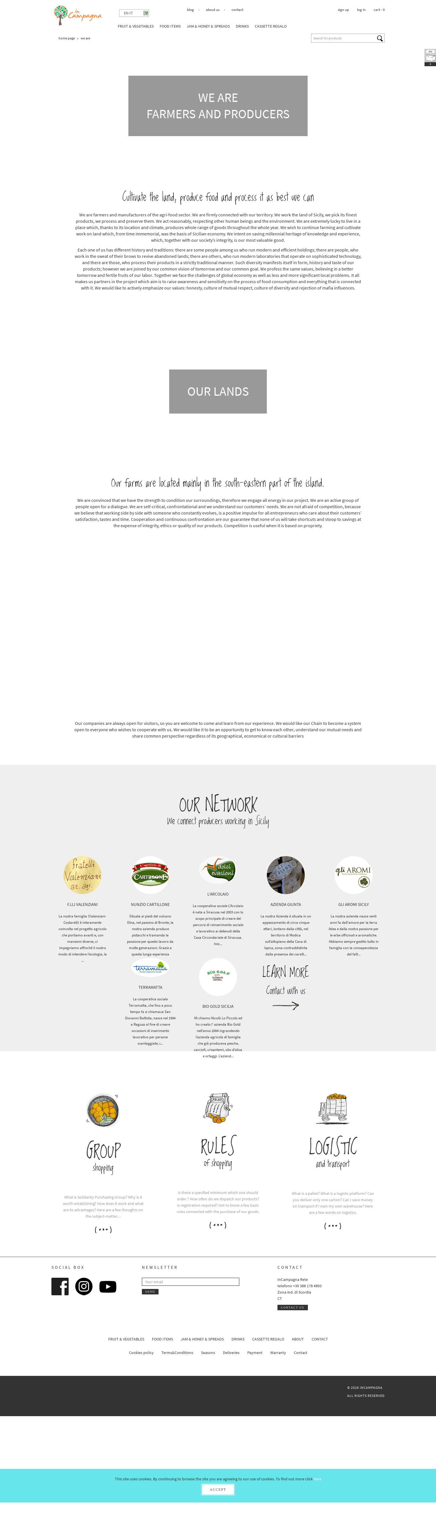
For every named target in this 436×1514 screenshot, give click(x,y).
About (298, 1436)
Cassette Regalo (271, 26)
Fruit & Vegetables (136, 26)
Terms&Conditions (177, 1450)
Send (150, 1389)
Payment (255, 1450)
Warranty (278, 1450)
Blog (190, 9)
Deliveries (231, 1450)
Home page (67, 38)
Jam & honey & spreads (208, 26)
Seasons (208, 1450)
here (317, 1478)
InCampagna (78, 15)
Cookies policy (141, 1450)
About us (212, 9)
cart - (379, 9)
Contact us (292, 1405)
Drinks (242, 26)
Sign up (343, 9)
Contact (237, 9)
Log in (361, 9)
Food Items (170, 26)
